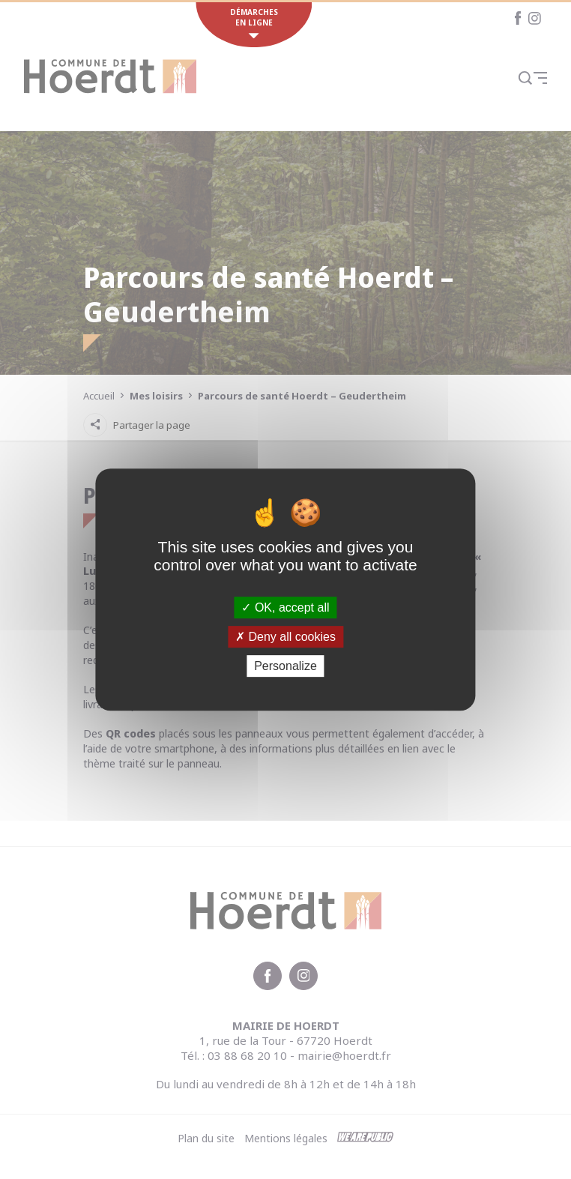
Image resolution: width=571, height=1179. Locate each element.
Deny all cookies (285, 636)
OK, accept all (285, 607)
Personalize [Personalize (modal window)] (285, 666)
